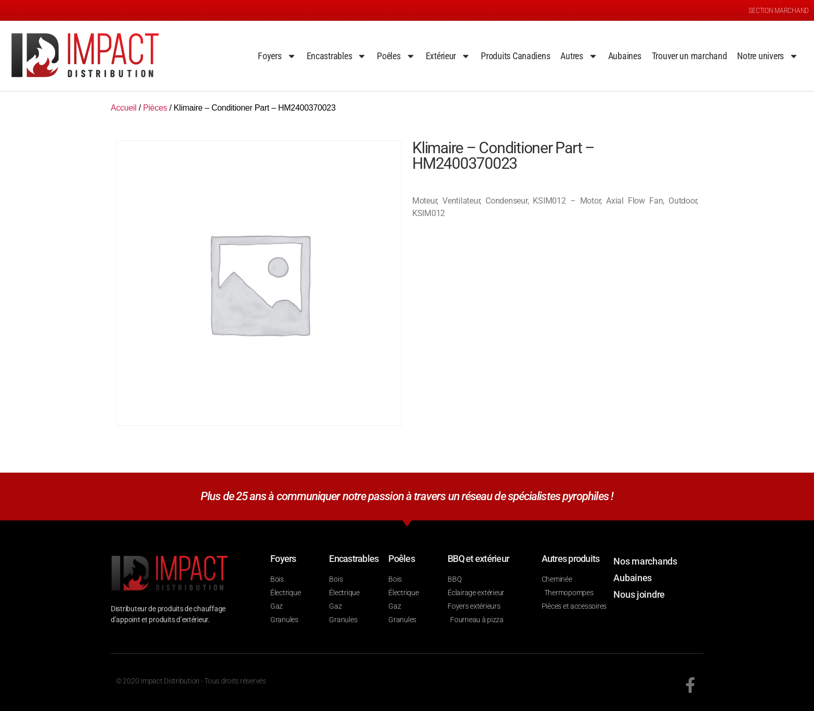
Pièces (155, 107)
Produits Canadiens (515, 55)
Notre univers (767, 56)
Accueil (124, 107)
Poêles (396, 56)
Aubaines (624, 55)
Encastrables (337, 56)
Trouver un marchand (689, 55)
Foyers (277, 56)
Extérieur (448, 56)
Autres (578, 56)
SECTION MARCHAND (779, 10)
